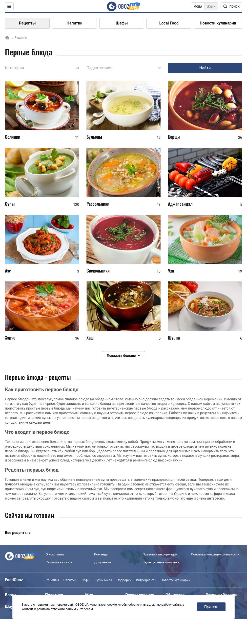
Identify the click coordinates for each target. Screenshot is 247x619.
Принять (211, 607)
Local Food (169, 23)
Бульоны (94, 137)
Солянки (12, 137)
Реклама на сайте (59, 562)
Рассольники (97, 204)
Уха (171, 271)
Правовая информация (160, 554)
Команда (101, 554)
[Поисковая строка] (231, 6)
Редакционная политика (161, 562)
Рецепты (27, 23)
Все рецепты (16, 532)
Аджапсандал (180, 204)
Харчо (10, 337)
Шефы (122, 23)
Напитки (74, 23)
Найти (205, 68)
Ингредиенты (146, 580)
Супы (10, 204)
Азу (8, 271)
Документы (103, 562)
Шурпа (174, 337)
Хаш (90, 337)
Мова (198, 6)
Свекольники (98, 271)
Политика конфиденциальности (215, 554)
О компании (55, 554)
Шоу (9, 606)
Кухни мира (103, 580)
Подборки (124, 580)
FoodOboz (14, 579)
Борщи (174, 137)
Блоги (10, 595)
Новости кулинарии (218, 23)
